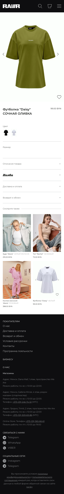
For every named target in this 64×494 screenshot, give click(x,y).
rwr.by (29, 486)
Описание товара (32, 163)
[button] (3, 54)
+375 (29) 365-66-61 (35, 421)
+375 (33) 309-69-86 (22, 415)
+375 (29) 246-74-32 (22, 402)
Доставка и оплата (32, 186)
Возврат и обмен (32, 197)
